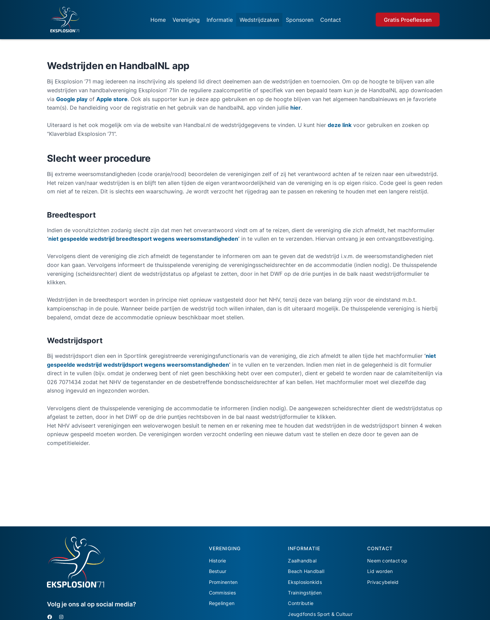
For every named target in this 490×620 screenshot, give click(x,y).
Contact (330, 19)
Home (158, 19)
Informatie (220, 19)
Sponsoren (299, 19)
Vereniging (186, 19)
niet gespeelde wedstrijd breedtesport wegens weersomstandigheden (143, 238)
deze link (340, 125)
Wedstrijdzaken (259, 19)
